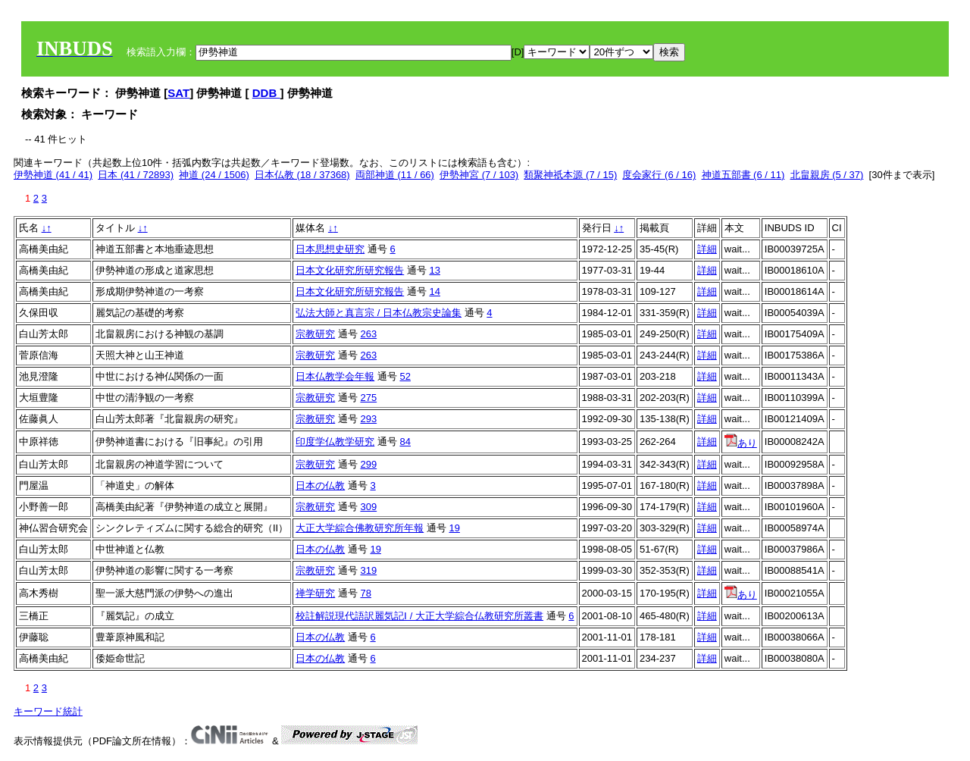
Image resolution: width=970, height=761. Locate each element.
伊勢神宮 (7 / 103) (479, 174)
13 (434, 270)
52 (404, 376)
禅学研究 (315, 593)
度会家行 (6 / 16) (659, 174)
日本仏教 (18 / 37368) (302, 174)
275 (368, 397)
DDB (266, 92)
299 (368, 464)
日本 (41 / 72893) (136, 174)
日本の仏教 (320, 485)
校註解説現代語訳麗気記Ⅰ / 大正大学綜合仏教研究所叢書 (419, 616)
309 (368, 506)
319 (368, 570)
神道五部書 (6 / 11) (743, 174)
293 (368, 418)
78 (365, 593)
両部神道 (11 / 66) (394, 174)
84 (404, 441)
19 (454, 528)
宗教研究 (315, 334)
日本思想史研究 (330, 249)
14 (434, 291)
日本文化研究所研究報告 (350, 270)
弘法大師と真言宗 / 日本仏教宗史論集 (379, 312)
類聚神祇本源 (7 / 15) (570, 174)
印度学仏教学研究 (335, 441)
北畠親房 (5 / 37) (827, 174)
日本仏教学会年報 (335, 376)
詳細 (707, 249)
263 (368, 334)
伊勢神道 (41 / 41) (53, 174)
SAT (178, 92)
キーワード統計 (48, 711)
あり (740, 443)
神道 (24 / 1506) (214, 174)
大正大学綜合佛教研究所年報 (360, 528)
